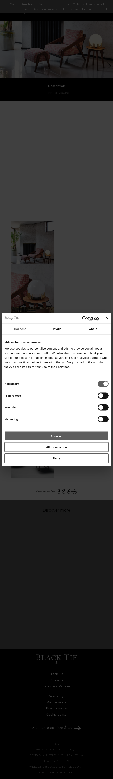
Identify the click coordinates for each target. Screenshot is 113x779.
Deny (56, 458)
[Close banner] (107, 318)
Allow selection (56, 447)
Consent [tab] (20, 329)
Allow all (56, 435)
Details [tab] (56, 329)
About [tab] (93, 329)
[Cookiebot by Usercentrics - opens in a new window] (82, 318)
